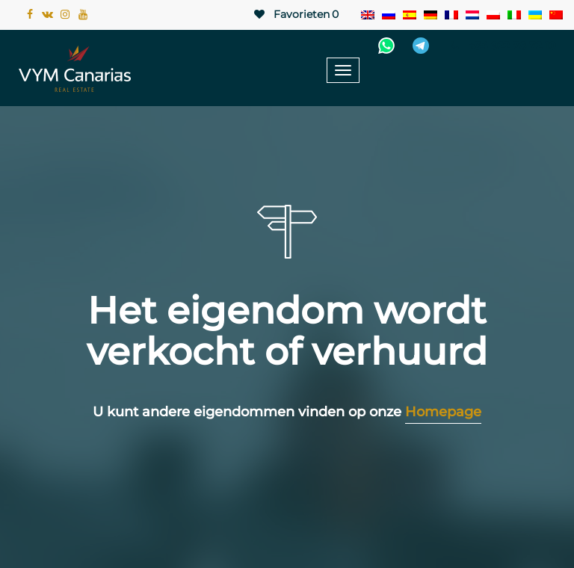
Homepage (443, 412)
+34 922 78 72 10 (501, 45)
